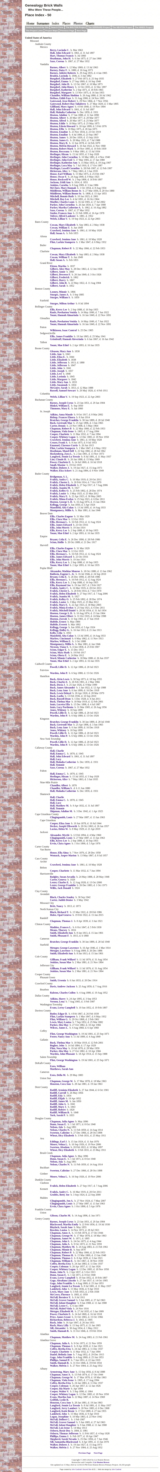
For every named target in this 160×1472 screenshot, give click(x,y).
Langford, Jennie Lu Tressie (65, 456)
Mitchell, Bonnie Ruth (62, 196)
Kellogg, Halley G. (60, 630)
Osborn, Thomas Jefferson (64, 1433)
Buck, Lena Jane (59, 690)
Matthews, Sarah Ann (61, 1069)
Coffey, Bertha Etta (60, 1263)
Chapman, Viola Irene (62, 431)
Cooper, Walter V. (59, 1391)
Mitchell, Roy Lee (59, 199)
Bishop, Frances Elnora (62, 417)
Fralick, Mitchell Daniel (62, 610)
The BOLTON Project (76, 27)
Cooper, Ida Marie (60, 1388)
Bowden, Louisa (58, 1230)
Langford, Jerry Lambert (63, 1408)
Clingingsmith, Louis (61, 817)
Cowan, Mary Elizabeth (62, 225)
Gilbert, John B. (58, 283)
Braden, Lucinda (59, 75)
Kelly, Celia (56, 633)
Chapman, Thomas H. (62, 1255)
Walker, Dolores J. (60, 467)
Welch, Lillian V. (59, 218)
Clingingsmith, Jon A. (61, 1200)
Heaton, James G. (59, 140)
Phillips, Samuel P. (60, 1360)
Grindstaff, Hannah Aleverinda (66, 339)
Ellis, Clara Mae (59, 519)
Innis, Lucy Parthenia (61, 707)
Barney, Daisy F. (58, 70)
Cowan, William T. (60, 227)
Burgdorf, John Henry (62, 87)
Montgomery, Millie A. (62, 510)
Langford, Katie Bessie (62, 1411)
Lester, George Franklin (63, 885)
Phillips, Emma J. (59, 1436)
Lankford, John (58, 1289)
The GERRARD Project (99, 27)
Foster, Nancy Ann (60, 1036)
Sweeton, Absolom (59, 1147)
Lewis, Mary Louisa (60, 1022)
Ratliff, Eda (56, 1095)
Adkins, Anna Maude (61, 414)
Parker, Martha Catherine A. (65, 207)
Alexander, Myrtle (60, 835)
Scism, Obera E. (58, 655)
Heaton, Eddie (57, 123)
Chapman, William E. (61, 1261)
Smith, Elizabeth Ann (61, 933)
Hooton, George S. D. (61, 502)
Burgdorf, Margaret (60, 92)
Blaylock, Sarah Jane (61, 1227)
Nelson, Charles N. (60, 1130)
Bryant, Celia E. (58, 539)
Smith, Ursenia (58, 980)
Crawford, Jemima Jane (63, 230)
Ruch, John (56, 1322)
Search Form (57, 27)
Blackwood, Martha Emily (64, 1224)
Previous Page (67, 30)
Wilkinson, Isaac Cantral (63, 330)
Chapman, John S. (60, 1241)
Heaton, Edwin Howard (62, 126)
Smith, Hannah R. (59, 1331)
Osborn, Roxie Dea (60, 1430)
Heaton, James (58, 137)
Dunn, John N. (58, 1272)
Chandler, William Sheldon (64, 95)
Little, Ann (56, 354)
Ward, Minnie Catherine (63, 658)
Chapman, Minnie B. (61, 1249)
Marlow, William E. (60, 641)
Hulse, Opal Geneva (60, 915)
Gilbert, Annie (57, 271)
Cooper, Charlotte (59, 434)
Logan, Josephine (59, 1416)
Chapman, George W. (61, 1081)
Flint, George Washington (64, 1033)
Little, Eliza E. (57, 357)
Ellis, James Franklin (61, 336)
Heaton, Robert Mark (61, 148)
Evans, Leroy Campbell (62, 1007)
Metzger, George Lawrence (64, 947)
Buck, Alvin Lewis (59, 679)
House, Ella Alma (59, 852)
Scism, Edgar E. (58, 649)
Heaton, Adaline (58, 115)
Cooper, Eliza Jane (60, 823)
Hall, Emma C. (58, 753)
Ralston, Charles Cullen (62, 992)
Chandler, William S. (61, 788)
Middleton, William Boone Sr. (66, 193)
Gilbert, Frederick (60, 277)
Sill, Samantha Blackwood (64, 1442)
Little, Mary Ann (59, 382)
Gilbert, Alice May (60, 269)
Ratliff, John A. (58, 1104)
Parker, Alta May (59, 1025)
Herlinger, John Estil (61, 160)
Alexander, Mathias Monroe (65, 571)
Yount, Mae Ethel (59, 345)
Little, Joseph (57, 371)
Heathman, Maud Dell (62, 451)
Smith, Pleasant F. (59, 935)
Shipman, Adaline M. (61, 811)
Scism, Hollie (57, 542)
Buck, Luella (57, 696)
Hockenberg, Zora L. (61, 453)
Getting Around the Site (37, 27)
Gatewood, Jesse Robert (63, 101)
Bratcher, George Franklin (64, 420)
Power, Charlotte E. (60, 462)
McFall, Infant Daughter (63, 1303)
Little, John (56, 368)
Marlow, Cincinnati (60, 638)
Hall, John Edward (60, 53)
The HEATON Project (122, 27)
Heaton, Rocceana (59, 151)
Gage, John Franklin (61, 1283)
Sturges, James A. (59, 294)
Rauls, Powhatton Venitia (63, 312)
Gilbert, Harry (58, 280)
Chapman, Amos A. (60, 1233)
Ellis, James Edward (61, 524)
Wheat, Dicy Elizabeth (62, 1135)
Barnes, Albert (58, 67)
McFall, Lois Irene (60, 1428)
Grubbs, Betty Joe (59, 1194)
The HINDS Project (144, 27)
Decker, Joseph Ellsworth (63, 826)
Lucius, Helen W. (59, 829)
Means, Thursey (58, 930)
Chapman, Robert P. (61, 248)
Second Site (87, 1469)
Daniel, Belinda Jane (61, 1354)
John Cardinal (116, 1469)
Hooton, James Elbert (61, 616)
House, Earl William (61, 174)
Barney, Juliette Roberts (63, 73)
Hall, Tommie (57, 764)
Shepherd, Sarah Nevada (63, 1439)
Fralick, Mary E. (59, 496)
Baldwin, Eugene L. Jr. (62, 574)
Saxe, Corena (57, 61)
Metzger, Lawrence (60, 950)
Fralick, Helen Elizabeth (63, 485)
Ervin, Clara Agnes (60, 843)
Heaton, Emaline (59, 132)
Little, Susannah (59, 385)
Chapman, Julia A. (60, 1244)
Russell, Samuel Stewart (63, 390)
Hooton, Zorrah (58, 619)
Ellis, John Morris (59, 527)
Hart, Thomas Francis (62, 55)
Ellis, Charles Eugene (61, 516)
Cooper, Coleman (59, 1266)
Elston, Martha (58, 266)
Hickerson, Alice (59, 171)
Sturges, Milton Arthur (62, 303)
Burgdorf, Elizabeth (60, 78)
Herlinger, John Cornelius (64, 157)
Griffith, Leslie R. (59, 1399)
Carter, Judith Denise (61, 900)
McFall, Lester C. (59, 1305)
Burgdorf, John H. (60, 84)
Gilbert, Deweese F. (60, 274)
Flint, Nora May (58, 1048)
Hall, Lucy (55, 759)
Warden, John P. (59, 673)
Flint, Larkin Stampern (62, 242)
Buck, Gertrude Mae (61, 423)
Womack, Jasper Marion (63, 855)
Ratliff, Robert (58, 1109)
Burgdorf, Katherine (61, 89)
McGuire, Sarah (58, 387)
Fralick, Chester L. (60, 482)
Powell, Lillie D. (58, 667)
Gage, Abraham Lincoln (63, 1280)
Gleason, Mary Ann (60, 351)
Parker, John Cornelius (62, 204)
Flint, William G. (59, 1019)
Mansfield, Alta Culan (62, 507)
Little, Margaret (58, 379)
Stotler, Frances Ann (61, 213)
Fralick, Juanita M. (60, 488)
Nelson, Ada (56, 1127)
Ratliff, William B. (60, 1112)
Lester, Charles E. (59, 882)
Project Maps (51, 30)
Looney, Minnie (58, 291)
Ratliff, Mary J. (58, 1107)
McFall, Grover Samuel (62, 1300)
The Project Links (34, 30)
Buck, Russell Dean (60, 698)
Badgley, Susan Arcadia (62, 876)
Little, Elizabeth (58, 359)
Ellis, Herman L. (59, 522)
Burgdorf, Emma (59, 81)
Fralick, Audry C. (59, 479)
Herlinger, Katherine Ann (63, 162)
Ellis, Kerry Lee (58, 309)
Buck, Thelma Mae (60, 701)
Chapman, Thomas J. (61, 921)
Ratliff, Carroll (58, 1093)
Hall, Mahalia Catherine (63, 112)
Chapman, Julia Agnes (62, 1121)
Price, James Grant (60, 1317)
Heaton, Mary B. (59, 143)
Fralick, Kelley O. (59, 490)
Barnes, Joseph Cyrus (61, 403)
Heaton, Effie (57, 129)
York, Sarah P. (57, 1115)
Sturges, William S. (60, 297)
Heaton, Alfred (58, 120)
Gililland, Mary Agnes (62, 106)
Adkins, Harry (58, 998)
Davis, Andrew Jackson (62, 986)
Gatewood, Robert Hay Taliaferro (68, 103)
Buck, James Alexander (62, 687)
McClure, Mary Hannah (63, 188)
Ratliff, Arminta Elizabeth (64, 1090)
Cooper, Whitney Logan (62, 437)
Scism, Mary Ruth (60, 652)
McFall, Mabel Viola (61, 1308)
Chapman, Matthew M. (62, 1247)
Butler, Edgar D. (59, 1013)
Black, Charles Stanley (62, 897)
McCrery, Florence (60, 1294)
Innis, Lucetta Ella (60, 704)
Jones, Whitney (58, 710)
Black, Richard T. (59, 912)
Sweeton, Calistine (60, 1132)
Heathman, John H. (60, 58)
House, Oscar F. (58, 176)
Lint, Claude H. (58, 459)
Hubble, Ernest (58, 621)
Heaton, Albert (58, 118)
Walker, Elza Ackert (61, 470)
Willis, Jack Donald (60, 888)
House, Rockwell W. (60, 179)
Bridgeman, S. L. (59, 476)
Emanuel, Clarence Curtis (64, 445)
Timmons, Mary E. (60, 408)
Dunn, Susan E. (58, 1124)
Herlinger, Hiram (59, 154)
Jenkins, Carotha (59, 185)
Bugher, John (57, 1045)
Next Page (81, 30)
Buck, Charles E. (59, 682)
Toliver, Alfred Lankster (63, 216)
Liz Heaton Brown (101, 1462)
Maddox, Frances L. (61, 927)
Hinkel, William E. (60, 405)
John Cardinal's (77, 1469)
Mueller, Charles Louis (62, 202)
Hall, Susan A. (57, 233)
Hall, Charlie (57, 750)
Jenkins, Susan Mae (60, 962)
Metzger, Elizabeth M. (62, 1311)
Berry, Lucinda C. (59, 50)
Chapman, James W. (61, 1238)
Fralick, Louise (58, 493)
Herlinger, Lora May (61, 165)
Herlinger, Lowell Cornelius (65, 168)
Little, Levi (56, 373)
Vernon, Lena (57, 1001)
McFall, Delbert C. (60, 1419)
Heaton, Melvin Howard (63, 146)
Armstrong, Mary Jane (62, 1371)
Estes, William (57, 1066)
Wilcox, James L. (59, 1027)
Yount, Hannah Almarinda (64, 315)
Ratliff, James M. (59, 1101)
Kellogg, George (58, 504)
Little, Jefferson (58, 362)
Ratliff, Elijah (57, 1098)
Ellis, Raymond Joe (60, 585)
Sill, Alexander (58, 1328)
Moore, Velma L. (59, 1144)
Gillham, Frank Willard (62, 959)
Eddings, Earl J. (58, 1141)
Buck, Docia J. (57, 684)
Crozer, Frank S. (59, 442)
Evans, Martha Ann (60, 1397)
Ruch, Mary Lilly (59, 1325)
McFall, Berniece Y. (60, 1297)
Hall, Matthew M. (59, 805)
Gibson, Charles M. (60, 1215)
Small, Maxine (57, 465)
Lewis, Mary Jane (59, 1291)
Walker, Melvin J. (59, 1365)
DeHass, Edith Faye (60, 98)
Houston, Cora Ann (60, 1084)
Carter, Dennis (58, 425)
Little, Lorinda (58, 376)
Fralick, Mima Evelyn (61, 499)
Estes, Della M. (58, 1075)
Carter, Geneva (58, 879)
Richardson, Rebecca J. (62, 1319)
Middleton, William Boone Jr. (66, 190)
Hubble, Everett (58, 624)
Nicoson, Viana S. (59, 647)
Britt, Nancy (56, 906)
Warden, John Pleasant (62, 1054)
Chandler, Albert (59, 785)
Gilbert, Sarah (57, 285)
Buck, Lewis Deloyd (60, 693)
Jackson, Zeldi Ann (60, 182)
